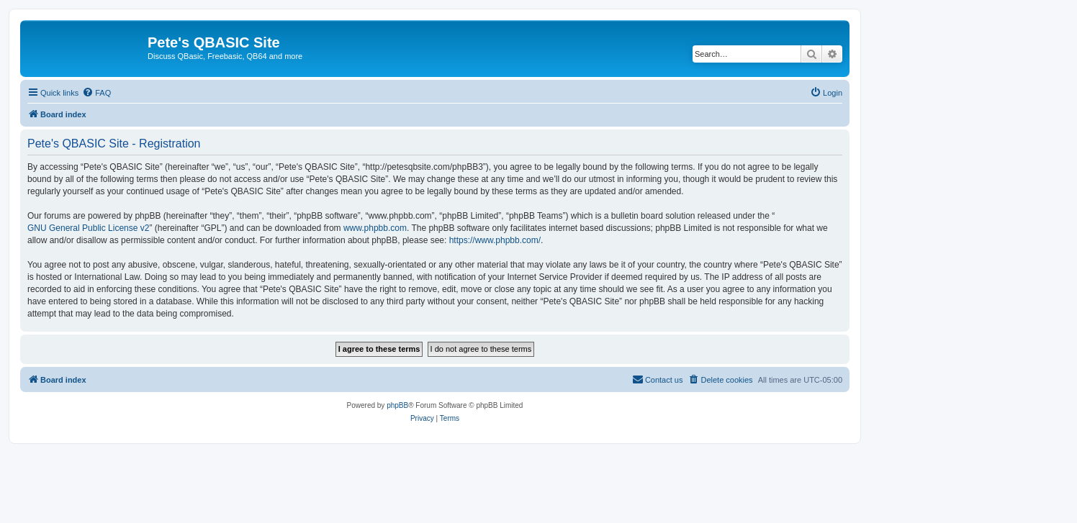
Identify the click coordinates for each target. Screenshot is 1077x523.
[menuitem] (96, 92)
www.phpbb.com (375, 228)
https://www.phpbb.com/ (495, 240)
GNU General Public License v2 (88, 228)
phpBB (397, 405)
